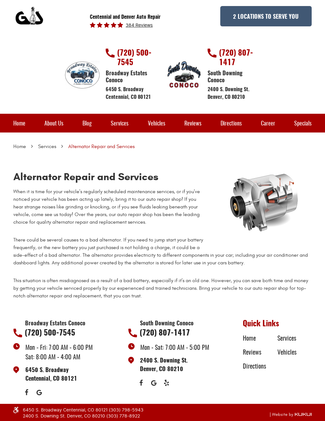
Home (19, 124)
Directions (231, 124)
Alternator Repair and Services (101, 146)
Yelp (166, 383)
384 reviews (139, 25)
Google (39, 392)
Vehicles (156, 124)
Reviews (193, 124)
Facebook (26, 392)
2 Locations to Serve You (266, 17)
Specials (303, 124)
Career (268, 124)
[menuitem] (19, 123)
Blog (87, 124)
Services (120, 124)
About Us (53, 124)
